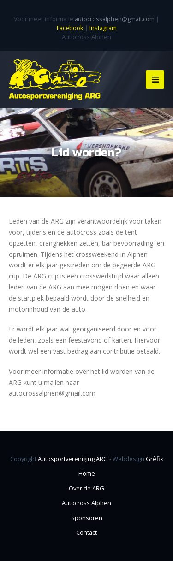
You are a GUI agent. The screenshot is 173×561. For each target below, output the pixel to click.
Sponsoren (86, 518)
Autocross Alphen (86, 503)
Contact (86, 532)
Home (86, 473)
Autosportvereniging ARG (73, 459)
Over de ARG (86, 488)
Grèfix (154, 459)
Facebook (70, 28)
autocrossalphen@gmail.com (115, 19)
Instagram (103, 28)
